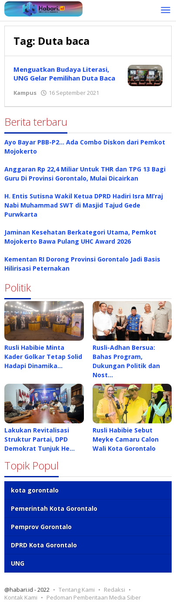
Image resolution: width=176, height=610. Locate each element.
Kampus (25, 93)
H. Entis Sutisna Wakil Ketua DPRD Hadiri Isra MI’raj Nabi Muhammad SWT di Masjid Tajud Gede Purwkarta (83, 205)
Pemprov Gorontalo (41, 527)
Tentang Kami (77, 589)
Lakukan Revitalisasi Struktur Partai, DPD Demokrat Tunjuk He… (39, 439)
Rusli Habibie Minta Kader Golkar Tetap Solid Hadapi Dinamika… (43, 356)
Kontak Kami (20, 597)
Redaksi (114, 589)
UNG (17, 563)
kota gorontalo (35, 490)
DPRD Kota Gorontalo (44, 545)
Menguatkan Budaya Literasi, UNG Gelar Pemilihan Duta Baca (64, 73)
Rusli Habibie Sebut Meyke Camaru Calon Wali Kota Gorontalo (126, 439)
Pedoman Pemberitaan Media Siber (93, 597)
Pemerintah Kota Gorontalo (54, 508)
